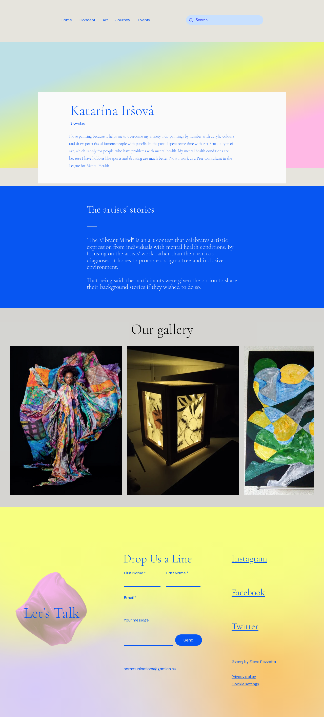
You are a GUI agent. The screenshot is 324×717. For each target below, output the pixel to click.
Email (129, 598)
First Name (133, 573)
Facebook (248, 592)
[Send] (188, 640)
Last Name (176, 573)
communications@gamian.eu (150, 668)
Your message (136, 620)
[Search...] (224, 20)
